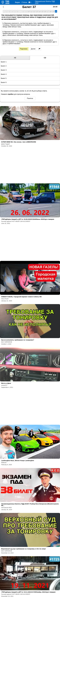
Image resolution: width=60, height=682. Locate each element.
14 (39, 11)
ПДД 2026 (7, 2)
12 (34, 11)
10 (28, 11)
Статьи (24, 2)
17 (48, 11)
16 (45, 11)
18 (50, 11)
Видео (17, 2)
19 (53, 11)
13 (37, 11)
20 (56, 11)
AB (15, 58)
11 (31, 11)
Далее (33, 49)
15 (42, 11)
